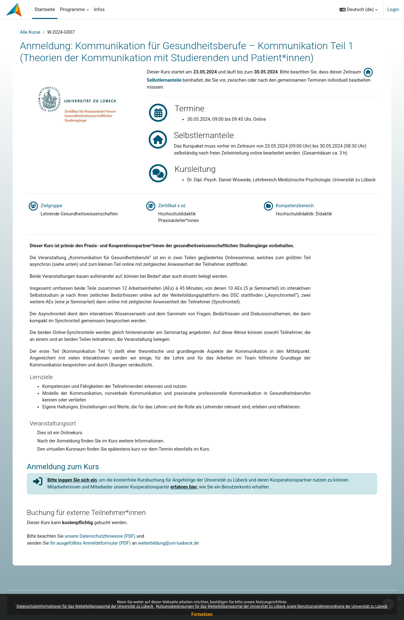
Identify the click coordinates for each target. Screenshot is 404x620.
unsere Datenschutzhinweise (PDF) (103, 560)
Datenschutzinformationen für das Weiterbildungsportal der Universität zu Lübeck (85, 606)
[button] (359, 9)
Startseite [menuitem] (45, 9)
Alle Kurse (33, 32)
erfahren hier (189, 510)
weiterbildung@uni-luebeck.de (173, 567)
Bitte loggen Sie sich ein (73, 503)
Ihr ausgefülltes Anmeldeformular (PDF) (93, 567)
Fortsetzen (202, 614)
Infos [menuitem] (99, 9)
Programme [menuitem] (72, 9)
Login (393, 9)
